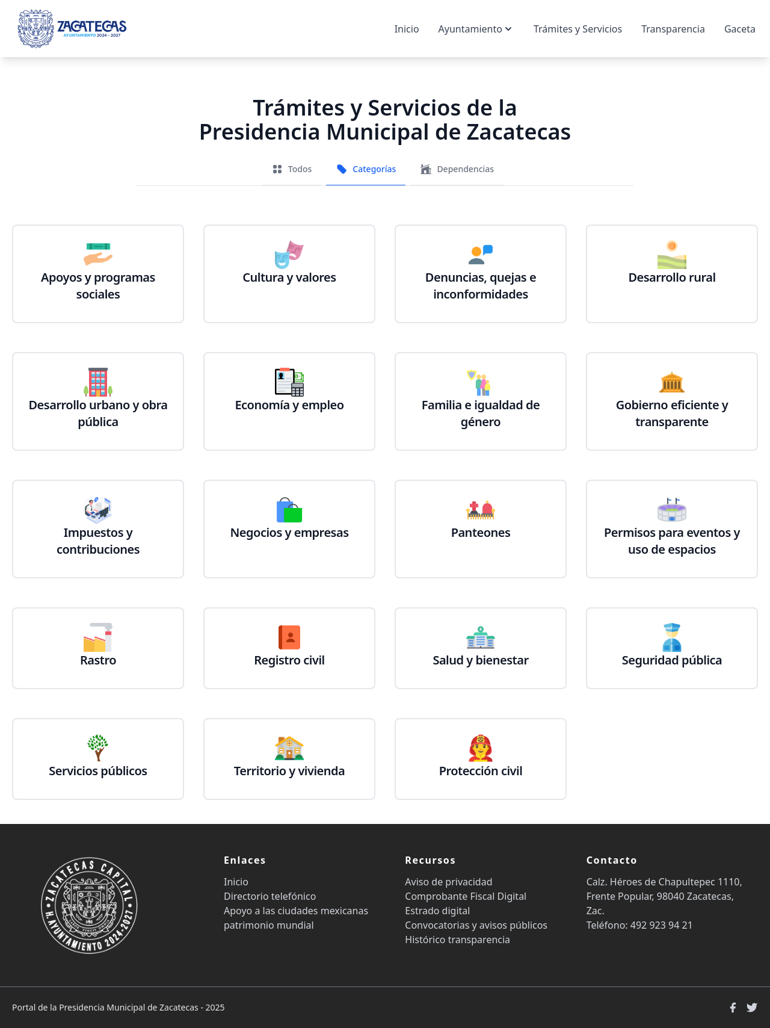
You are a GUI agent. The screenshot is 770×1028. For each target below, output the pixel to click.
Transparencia (673, 29)
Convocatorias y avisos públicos (476, 925)
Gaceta (740, 29)
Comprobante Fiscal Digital (465, 896)
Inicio (407, 29)
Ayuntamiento (476, 29)
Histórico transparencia (457, 939)
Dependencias (457, 169)
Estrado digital (437, 910)
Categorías (366, 169)
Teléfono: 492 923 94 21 (640, 925)
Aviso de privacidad (448, 881)
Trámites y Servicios (578, 29)
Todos (291, 169)
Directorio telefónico (270, 896)
